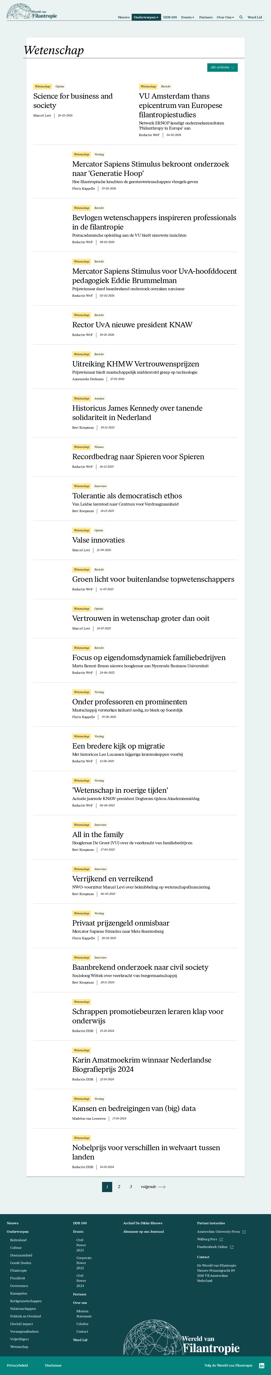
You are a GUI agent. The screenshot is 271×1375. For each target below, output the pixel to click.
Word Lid (80, 1340)
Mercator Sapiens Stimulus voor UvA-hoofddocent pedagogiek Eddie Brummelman (154, 276)
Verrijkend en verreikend (112, 879)
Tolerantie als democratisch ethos (127, 496)
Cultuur (16, 1248)
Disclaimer (53, 1365)
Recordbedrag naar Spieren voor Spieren (138, 457)
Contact (82, 1332)
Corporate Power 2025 (84, 1263)
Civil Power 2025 (81, 1245)
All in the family (98, 835)
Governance (19, 1286)
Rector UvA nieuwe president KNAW (132, 325)
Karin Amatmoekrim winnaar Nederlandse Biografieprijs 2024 (141, 1065)
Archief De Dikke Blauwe (142, 1223)
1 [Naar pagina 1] (107, 1187)
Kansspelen (18, 1293)
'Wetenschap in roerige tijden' (120, 791)
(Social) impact (21, 1324)
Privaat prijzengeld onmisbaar (120, 923)
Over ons (80, 1303)
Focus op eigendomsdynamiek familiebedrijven (148, 658)
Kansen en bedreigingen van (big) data (134, 1109)
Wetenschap (19, 1347)
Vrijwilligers (19, 1339)
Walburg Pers (210, 1239)
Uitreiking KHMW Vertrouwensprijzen (135, 364)
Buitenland (18, 1240)
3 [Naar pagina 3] (131, 1187)
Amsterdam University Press (221, 1232)
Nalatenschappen (23, 1309)
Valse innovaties (98, 540)
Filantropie (18, 1271)
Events (78, 1232)
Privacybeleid (17, 1365)
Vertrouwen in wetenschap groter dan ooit (141, 619)
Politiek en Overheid (25, 1316)
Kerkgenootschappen (25, 1301)
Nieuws (12, 1223)
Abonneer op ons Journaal (143, 1232)
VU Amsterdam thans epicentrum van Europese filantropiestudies (180, 106)
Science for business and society (73, 101)
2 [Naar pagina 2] (119, 1187)
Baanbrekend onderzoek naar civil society (140, 968)
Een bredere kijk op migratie (118, 746)
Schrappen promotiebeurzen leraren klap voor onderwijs (147, 1016)
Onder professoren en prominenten (129, 702)
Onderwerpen (18, 1232)
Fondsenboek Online (215, 1247)
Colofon (82, 1324)
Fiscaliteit (17, 1278)
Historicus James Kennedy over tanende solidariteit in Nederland (137, 413)
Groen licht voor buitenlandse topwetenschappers (153, 580)
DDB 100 (80, 1223)
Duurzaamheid (21, 1255)
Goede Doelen (20, 1263)
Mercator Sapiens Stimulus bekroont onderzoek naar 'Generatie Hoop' (150, 169)
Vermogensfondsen (24, 1332)
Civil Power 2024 (81, 1281)
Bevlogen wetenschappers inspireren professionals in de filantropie (154, 222)
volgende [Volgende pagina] (153, 1187)
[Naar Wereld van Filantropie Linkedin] (261, 1365)
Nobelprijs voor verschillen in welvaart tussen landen (146, 1152)
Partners (79, 1294)
